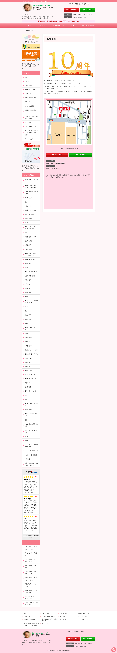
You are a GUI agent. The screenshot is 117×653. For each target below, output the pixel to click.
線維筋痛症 (28, 387)
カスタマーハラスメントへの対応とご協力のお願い (31, 133)
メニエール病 (28, 358)
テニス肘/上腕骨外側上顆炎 (31, 425)
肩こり (27, 202)
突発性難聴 (28, 362)
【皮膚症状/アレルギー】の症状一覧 (31, 254)
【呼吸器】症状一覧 (30, 391)
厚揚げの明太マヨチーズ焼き (31, 585)
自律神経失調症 (29, 409)
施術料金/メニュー (58, 25)
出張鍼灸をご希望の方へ (31, 111)
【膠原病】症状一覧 (30, 378)
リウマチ (27, 383)
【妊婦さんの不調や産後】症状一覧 (31, 301)
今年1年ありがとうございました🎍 (31, 597)
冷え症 (27, 323)
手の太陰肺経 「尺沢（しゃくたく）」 (31, 554)
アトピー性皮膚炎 (30, 259)
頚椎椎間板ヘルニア (30, 210)
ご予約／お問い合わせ (87, 25)
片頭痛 (27, 222)
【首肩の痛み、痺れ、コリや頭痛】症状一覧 (31, 186)
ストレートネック (30, 206)
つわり (27, 307)
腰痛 (26, 232)
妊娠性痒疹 (28, 319)
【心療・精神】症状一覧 (31, 404)
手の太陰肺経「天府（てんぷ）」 (30, 566)
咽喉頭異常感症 (29, 370)
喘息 (26, 399)
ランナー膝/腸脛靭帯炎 (31, 451)
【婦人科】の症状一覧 (31, 272)
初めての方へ (44, 25)
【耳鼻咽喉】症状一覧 (31, 354)
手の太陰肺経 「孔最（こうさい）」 (31, 548)
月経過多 (27, 288)
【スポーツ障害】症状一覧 (31, 415)
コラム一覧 (28, 122)
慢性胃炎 (27, 341)
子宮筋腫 (27, 284)
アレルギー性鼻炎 (30, 374)
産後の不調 (28, 315)
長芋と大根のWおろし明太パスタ (31, 591)
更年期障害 (28, 292)
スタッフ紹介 (28, 85)
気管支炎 (27, 395)
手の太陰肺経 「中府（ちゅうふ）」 (31, 579)
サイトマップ (28, 139)
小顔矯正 (27, 459)
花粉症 (27, 267)
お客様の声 (28, 93)
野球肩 (27, 440)
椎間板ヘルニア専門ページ (31, 180)
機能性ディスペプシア (31, 350)
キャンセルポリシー (30, 126)
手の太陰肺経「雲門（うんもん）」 (30, 572)
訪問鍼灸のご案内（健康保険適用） (31, 117)
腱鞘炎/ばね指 (29, 197)
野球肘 (27, 436)
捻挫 (26, 420)
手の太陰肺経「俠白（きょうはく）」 (30, 560)
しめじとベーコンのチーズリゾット (31, 603)
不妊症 (27, 296)
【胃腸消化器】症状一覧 (31, 328)
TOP (29, 25)
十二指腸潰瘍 (28, 346)
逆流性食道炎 (28, 337)
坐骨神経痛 (28, 245)
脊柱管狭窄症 (28, 241)
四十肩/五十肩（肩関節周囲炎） (31, 192)
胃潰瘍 (27, 333)
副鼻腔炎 (27, 366)
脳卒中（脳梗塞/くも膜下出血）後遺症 (31, 464)
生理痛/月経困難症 (30, 276)
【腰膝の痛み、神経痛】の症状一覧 (30, 227)
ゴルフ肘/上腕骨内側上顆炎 (31, 431)
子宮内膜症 (28, 280)
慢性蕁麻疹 (28, 263)
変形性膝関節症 (29, 249)
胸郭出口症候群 (29, 214)
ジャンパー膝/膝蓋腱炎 (31, 455)
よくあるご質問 (29, 106)
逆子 (26, 311)
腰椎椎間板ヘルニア (30, 237)
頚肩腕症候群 (28, 218)
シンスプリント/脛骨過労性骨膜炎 (31, 445)
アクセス (73, 25)
